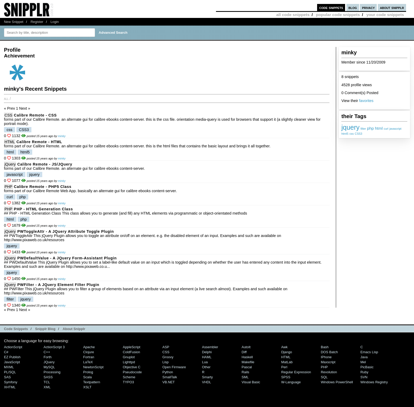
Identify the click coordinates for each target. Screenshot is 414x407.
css (351, 133)
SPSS (285, 377)
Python (167, 372)
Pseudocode (132, 372)
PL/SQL (10, 372)
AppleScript (131, 347)
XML (47, 387)
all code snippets (292, 14)
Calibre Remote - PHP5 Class (43, 187)
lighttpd (129, 362)
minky (61, 136)
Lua (205, 362)
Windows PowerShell (337, 382)
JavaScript (12, 362)
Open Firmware (174, 367)
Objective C (131, 367)
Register (37, 22)
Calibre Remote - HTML (39, 142)
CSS (8, 115)
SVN (364, 377)
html (379, 128)
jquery (350, 127)
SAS (7, 377)
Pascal (247, 367)
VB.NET (168, 382)
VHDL (206, 382)
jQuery (10, 164)
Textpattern (91, 382)
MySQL (49, 367)
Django (286, 352)
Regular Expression (296, 372)
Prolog (88, 372)
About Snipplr (74, 329)
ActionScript (13, 347)
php (370, 128)
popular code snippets (338, 14)
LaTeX (88, 362)
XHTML (10, 387)
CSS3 (358, 133)
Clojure (88, 352)
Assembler (210, 347)
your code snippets (385, 14)
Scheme (129, 377)
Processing (52, 372)
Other (206, 367)
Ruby (364, 372)
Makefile (248, 362)
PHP (8, 187)
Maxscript (328, 362)
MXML (9, 367)
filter (363, 128)
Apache (89, 347)
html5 (344, 133)
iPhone (326, 357)
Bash (325, 347)
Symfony (10, 382)
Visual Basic (251, 382)
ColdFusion (131, 352)
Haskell (247, 357)
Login (54, 22)
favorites (366, 101)
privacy (368, 7)
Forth (47, 357)
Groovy (167, 357)
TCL (47, 382)
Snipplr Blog (45, 329)
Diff (244, 352)
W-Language (291, 382)
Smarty (207, 377)
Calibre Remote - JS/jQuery (44, 164)
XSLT (87, 387)
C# (6, 352)
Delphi (207, 352)
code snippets (331, 7)
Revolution (329, 372)
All (6, 98)
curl (386, 128)
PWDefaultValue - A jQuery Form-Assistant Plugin (67, 258)
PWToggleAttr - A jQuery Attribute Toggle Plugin (65, 231)
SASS (48, 377)
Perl (284, 367)
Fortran (88, 357)
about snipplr (392, 7)
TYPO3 (128, 382)
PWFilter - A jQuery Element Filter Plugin (58, 285)
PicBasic (367, 367)
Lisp (165, 362)
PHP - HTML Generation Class (43, 209)
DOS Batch (329, 352)
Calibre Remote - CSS (35, 115)
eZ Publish (12, 357)
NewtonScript (93, 367)
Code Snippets (16, 329)
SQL (324, 377)
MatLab (287, 362)
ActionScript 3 (54, 347)
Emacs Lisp (369, 352)
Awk (284, 347)
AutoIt (246, 347)
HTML (9, 142)
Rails (245, 372)
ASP (165, 347)
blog (353, 7)
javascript (395, 128)
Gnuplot (129, 357)
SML (245, 377)
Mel (363, 362)
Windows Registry (374, 382)
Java (364, 357)
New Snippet (13, 22)
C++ (47, 352)
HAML (206, 357)
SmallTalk (169, 377)
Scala (87, 377)
